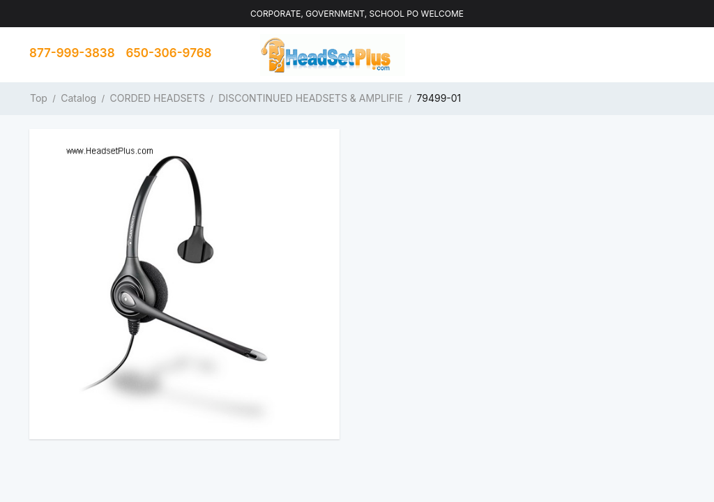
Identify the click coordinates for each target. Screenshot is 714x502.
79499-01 (438, 98)
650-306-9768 (169, 53)
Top (38, 98)
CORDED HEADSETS (158, 98)
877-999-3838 (72, 53)
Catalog (78, 98)
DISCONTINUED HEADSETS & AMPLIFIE (310, 98)
